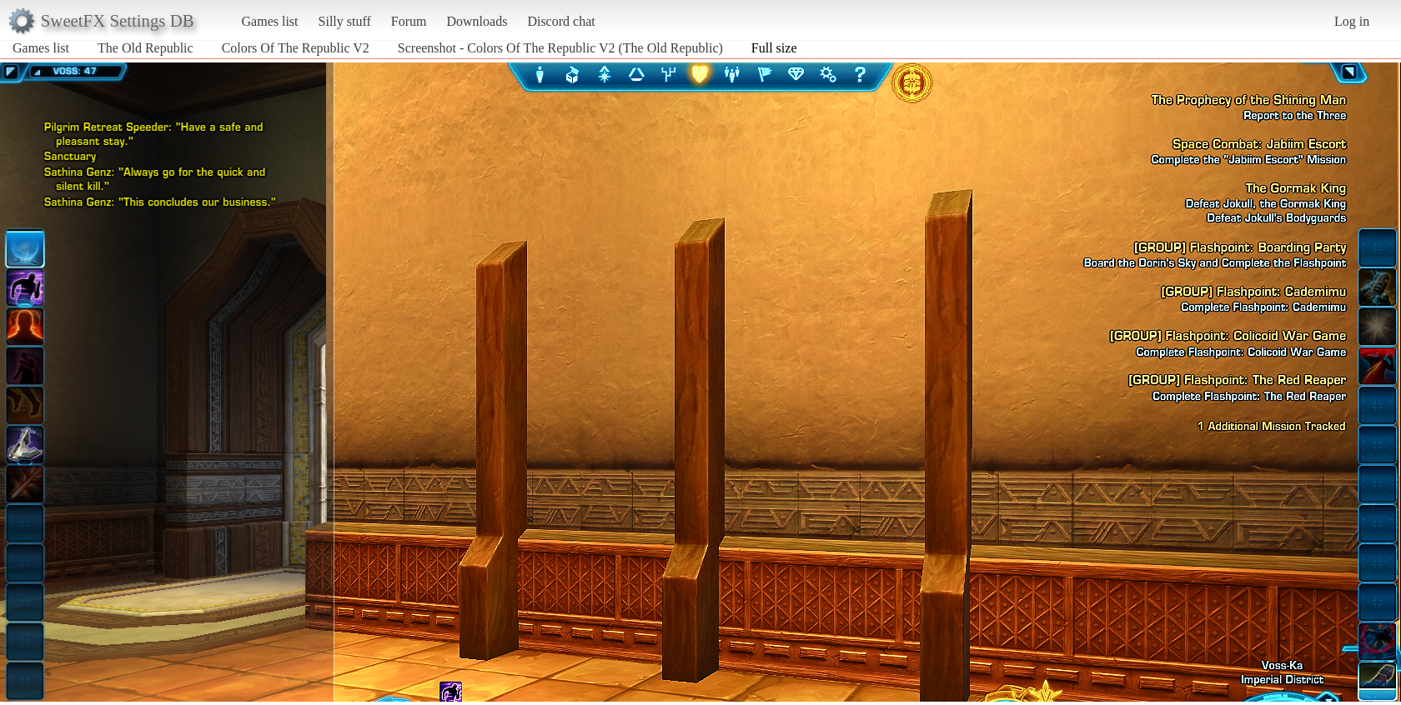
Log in (1351, 21)
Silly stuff (345, 21)
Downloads (476, 21)
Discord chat (561, 21)
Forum (409, 21)
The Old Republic (145, 48)
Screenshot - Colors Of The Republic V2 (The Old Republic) (560, 48)
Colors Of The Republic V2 (295, 48)
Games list (270, 21)
